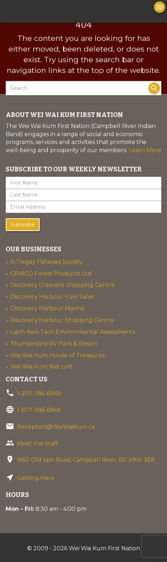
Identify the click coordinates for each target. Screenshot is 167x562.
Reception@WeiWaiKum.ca (56, 426)
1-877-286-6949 (39, 410)
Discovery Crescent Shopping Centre (62, 285)
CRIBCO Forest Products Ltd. (51, 273)
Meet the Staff (37, 443)
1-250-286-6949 (39, 393)
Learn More (145, 150)
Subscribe (23, 224)
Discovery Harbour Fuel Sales (52, 296)
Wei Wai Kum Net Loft (41, 366)
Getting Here (36, 478)
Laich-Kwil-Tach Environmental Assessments (72, 331)
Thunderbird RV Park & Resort (54, 343)
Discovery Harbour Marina (47, 308)
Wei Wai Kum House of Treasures (57, 355)
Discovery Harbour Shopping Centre (62, 320)
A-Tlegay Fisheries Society (46, 261)
